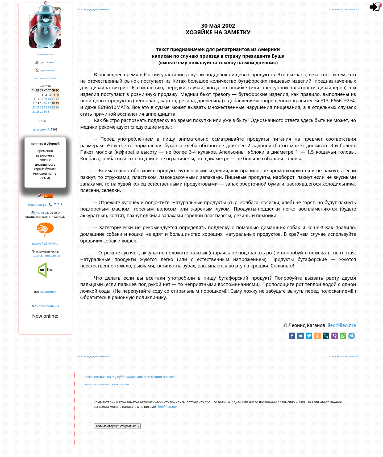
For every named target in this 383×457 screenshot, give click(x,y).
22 (41, 107)
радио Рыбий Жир (45, 243)
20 (33, 107)
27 (33, 112)
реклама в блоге (45, 78)
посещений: (41, 129)
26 (57, 107)
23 (45, 107)
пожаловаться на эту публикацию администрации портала (130, 377)
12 (57, 99)
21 (37, 107)
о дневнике (47, 70)
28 (37, 112)
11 (53, 99)
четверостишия (48, 306)
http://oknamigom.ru (45, 255)
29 (41, 112)
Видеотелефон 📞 (45, 205)
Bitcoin (38, 213)
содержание (46, 62)
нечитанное (45, 54)
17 (49, 103)
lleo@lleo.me (342, 325)
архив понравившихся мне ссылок (107, 384)
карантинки (48, 292)
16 (45, 103)
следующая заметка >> (344, 9)
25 (53, 107)
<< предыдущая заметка (93, 9)
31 (49, 112)
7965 (54, 129)
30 (45, 112)
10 (49, 99)
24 (49, 107)
